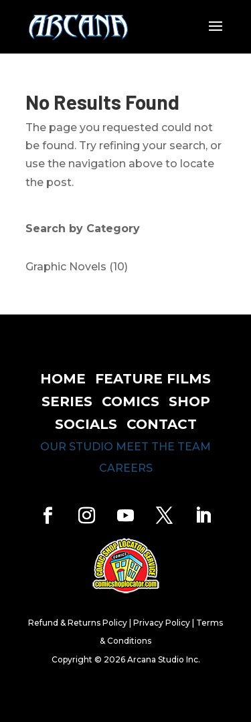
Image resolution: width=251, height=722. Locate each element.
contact (162, 424)
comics (130, 401)
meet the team (163, 446)
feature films (153, 379)
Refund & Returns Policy (77, 623)
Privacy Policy (161, 623)
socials (86, 424)
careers (126, 468)
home (63, 379)
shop (189, 401)
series (66, 401)
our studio (76, 446)
